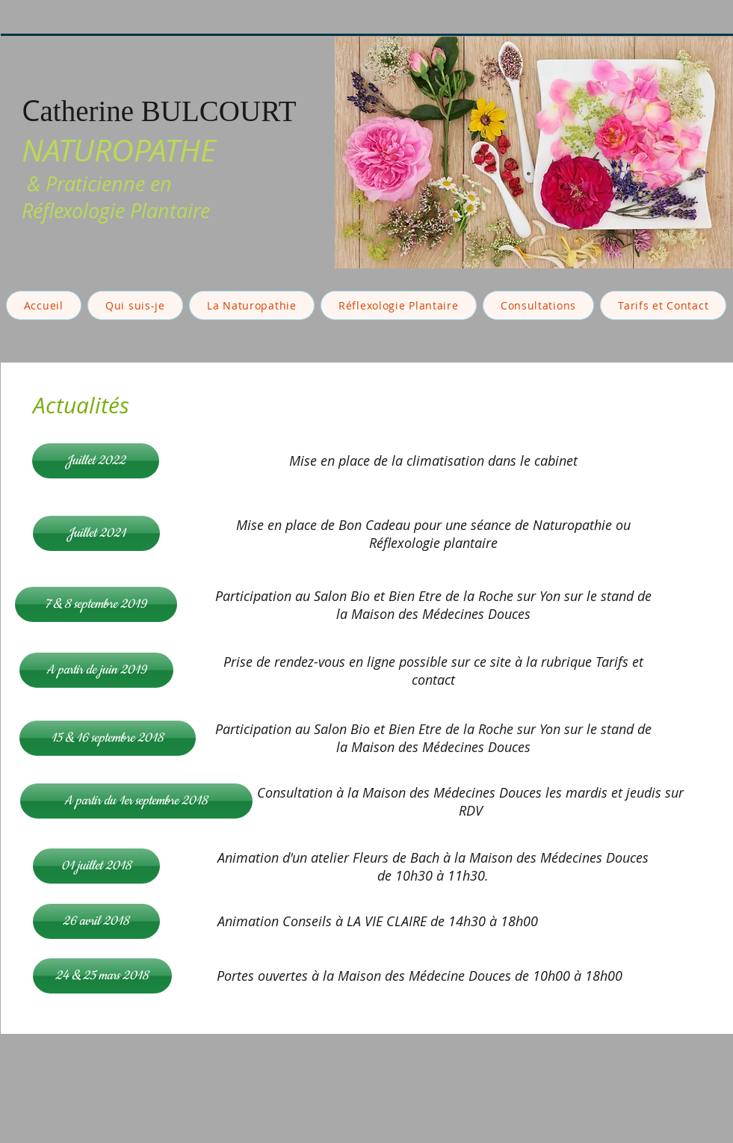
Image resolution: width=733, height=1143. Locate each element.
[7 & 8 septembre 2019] (96, 604)
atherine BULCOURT (168, 111)
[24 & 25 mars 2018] (102, 975)
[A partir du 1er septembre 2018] (136, 801)
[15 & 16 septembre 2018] (107, 738)
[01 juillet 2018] (96, 866)
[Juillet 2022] (95, 460)
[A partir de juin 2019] (96, 670)
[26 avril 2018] (96, 921)
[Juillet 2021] (96, 533)
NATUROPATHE (119, 149)
